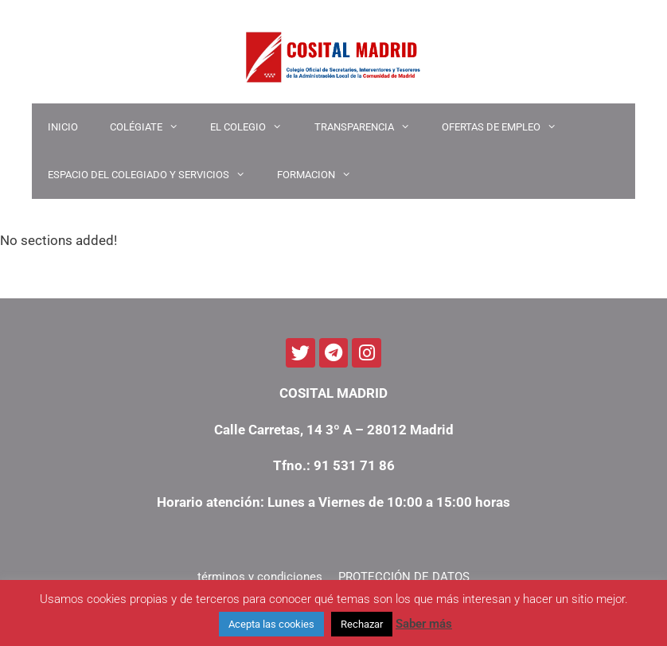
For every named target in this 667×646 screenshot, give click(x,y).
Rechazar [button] (362, 624)
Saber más (424, 624)
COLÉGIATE (152, 127)
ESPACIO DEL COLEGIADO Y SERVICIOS (154, 175)
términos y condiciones (259, 577)
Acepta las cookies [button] (271, 624)
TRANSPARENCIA (370, 127)
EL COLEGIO (254, 127)
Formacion (322, 175)
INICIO (63, 127)
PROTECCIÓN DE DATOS (404, 577)
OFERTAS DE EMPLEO (507, 127)
